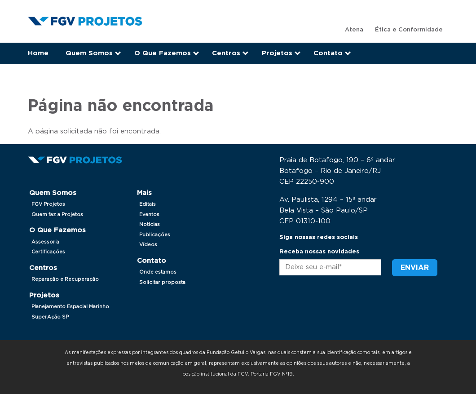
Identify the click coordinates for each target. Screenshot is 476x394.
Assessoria (45, 241)
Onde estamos (157, 272)
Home (38, 53)
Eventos (149, 214)
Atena (354, 30)
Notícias (149, 224)
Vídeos (148, 244)
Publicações (154, 234)
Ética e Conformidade (409, 30)
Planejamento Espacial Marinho (70, 306)
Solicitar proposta (162, 282)
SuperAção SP (50, 316)
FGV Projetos (48, 204)
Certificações (48, 251)
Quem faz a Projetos (57, 214)
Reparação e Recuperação (65, 279)
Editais (147, 204)
